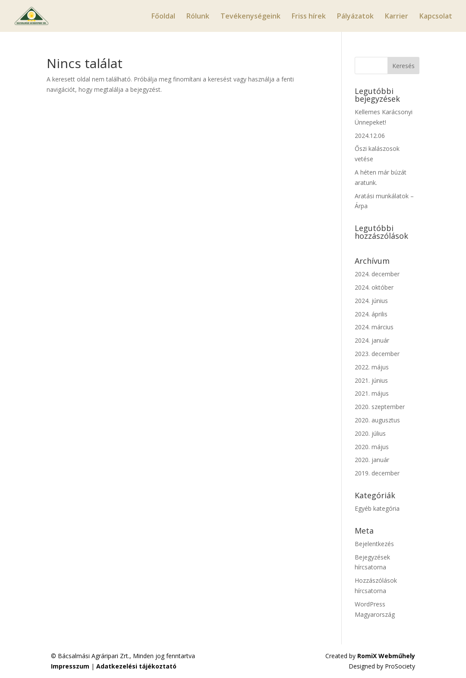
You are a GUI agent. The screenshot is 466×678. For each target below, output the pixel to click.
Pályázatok (355, 17)
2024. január (372, 340)
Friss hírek (309, 17)
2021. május (372, 393)
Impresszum (70, 666)
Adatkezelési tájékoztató (136, 666)
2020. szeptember (380, 407)
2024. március (374, 327)
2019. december (377, 473)
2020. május (372, 447)
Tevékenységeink (250, 17)
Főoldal (163, 17)
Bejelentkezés (374, 544)
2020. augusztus (377, 420)
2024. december (377, 274)
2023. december (377, 354)
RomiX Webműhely (386, 656)
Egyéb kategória (377, 508)
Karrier (396, 17)
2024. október (374, 287)
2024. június (371, 301)
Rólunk (197, 17)
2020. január (372, 460)
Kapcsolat (435, 17)
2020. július (370, 433)
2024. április (371, 314)
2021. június (371, 380)
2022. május (372, 367)
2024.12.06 (370, 135)
